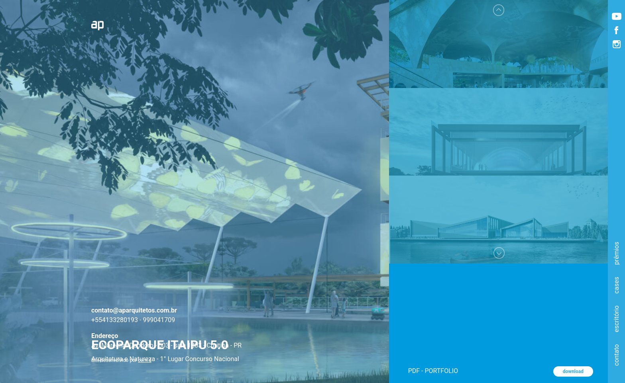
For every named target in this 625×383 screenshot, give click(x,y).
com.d (144, 360)
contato (616, 354)
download (573, 371)
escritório (616, 318)
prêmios (616, 253)
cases (616, 285)
